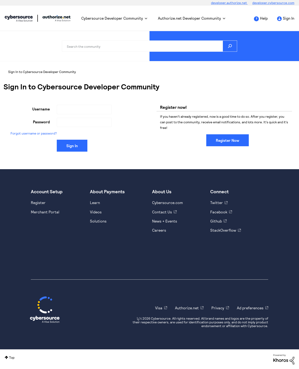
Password (41, 122)
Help (264, 18)
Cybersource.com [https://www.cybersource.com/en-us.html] (167, 202)
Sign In (288, 18)
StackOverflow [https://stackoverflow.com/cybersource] (223, 230)
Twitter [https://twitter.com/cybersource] (216, 202)
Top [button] (11, 357)
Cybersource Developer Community (19, 18)
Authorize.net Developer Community (189, 18)
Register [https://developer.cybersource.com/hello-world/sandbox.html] (38, 202)
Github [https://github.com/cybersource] (216, 221)
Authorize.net (187, 308)
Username (41, 109)
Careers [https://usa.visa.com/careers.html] (159, 230)
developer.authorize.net (229, 3)
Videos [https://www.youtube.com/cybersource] (96, 212)
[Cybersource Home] (45, 309)
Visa (158, 308)
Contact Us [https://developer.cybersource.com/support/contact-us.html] (162, 212)
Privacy (217, 308)
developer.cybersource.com (273, 3)
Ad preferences (250, 308)
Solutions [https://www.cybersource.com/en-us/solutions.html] (98, 221)
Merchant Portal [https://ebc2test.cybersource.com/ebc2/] (45, 212)
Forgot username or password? (34, 133)
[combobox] (149, 46)
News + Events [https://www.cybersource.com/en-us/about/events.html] (164, 221)
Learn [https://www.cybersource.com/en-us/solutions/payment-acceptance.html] (95, 202)
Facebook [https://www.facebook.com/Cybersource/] (218, 212)
